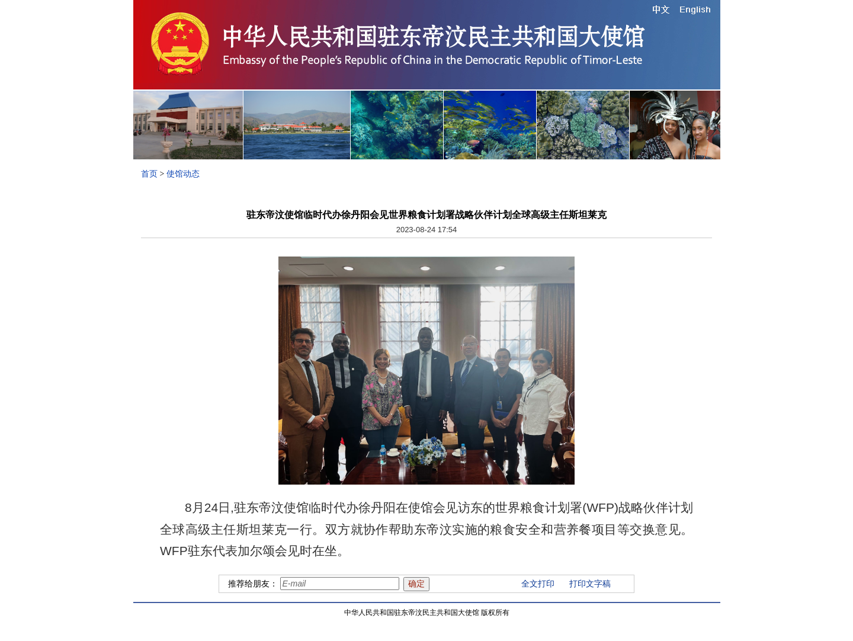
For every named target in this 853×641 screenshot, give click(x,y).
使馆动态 (183, 173)
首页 (149, 173)
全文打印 (537, 583)
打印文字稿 (590, 583)
